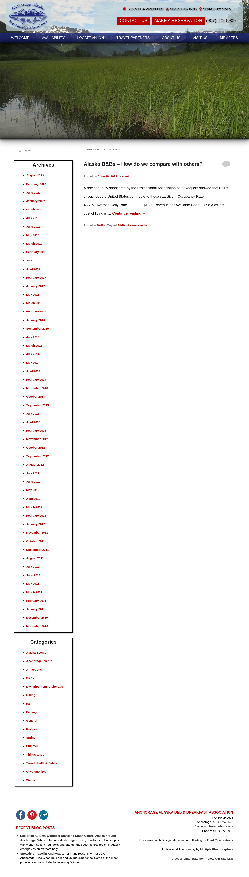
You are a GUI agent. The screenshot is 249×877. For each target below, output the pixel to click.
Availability (53, 38)
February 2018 (36, 252)
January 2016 (35, 320)
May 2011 (32, 583)
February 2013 (36, 430)
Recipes (32, 729)
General (31, 720)
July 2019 (33, 218)
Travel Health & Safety (41, 763)
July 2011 (33, 566)
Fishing (31, 712)
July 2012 (33, 473)
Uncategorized (36, 771)
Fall (28, 703)
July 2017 (33, 260)
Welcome (20, 38)
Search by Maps (217, 9)
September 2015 (37, 328)
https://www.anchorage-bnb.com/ (210, 826)
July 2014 (33, 354)
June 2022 (33, 192)
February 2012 (36, 515)
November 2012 (37, 439)
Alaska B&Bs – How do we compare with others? (143, 164)
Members (229, 38)
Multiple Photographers (216, 849)
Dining (30, 695)
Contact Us (133, 20)
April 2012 (33, 498)
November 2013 (37, 388)
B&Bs (101, 225)
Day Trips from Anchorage (44, 686)
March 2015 (34, 345)
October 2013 (35, 396)
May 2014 (32, 362)
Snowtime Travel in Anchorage (41, 853)
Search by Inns (183, 9)
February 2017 (36, 277)
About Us (171, 38)
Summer (32, 746)
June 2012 (33, 481)
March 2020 (34, 209)
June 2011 (33, 575)
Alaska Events (36, 652)
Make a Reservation (178, 20)
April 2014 (33, 371)
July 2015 (33, 337)
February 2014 (36, 379)
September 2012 (37, 456)
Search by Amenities (145, 9)
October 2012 (35, 447)
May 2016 (32, 294)
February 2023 (36, 184)
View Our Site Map (220, 858)
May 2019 (32, 235)
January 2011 (35, 609)
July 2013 (33, 413)
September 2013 (37, 405)
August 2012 (35, 464)
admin (126, 176)
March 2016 (34, 303)
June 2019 (33, 226)
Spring (31, 737)
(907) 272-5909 (221, 20)
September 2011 (37, 549)
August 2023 (35, 175)
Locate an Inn (90, 38)
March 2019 (34, 243)
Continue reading (129, 213)
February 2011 (36, 600)
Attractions (34, 669)
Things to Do (35, 754)
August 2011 (35, 558)
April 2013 (33, 422)
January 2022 (35, 201)
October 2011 (35, 541)
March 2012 (34, 507)
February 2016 (36, 311)
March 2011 (34, 592)
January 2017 (35, 286)
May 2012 (32, 490)
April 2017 (33, 269)
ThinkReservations (220, 840)
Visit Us (200, 38)
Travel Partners (133, 38)
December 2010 (37, 617)
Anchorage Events (39, 661)
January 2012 (35, 524)
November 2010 (37, 626)
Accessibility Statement (188, 858)
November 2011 (37, 532)
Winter (30, 780)
